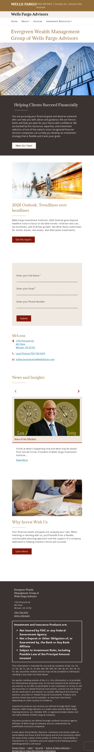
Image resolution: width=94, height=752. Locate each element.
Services (37, 21)
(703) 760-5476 (44, 3)
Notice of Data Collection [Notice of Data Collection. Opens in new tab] (58, 748)
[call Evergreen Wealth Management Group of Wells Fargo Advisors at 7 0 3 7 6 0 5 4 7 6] (30, 353)
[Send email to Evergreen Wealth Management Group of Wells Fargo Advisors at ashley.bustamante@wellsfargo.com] (35, 359)
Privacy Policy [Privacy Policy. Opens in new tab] (18, 748)
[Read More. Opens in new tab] (22, 460)
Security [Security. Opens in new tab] (39, 748)
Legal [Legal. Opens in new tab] (30, 748)
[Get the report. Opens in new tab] (23, 240)
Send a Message (22, 615)
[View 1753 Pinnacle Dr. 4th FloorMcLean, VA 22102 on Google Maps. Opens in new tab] (25, 344)
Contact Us (60, 3)
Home (14, 21)
